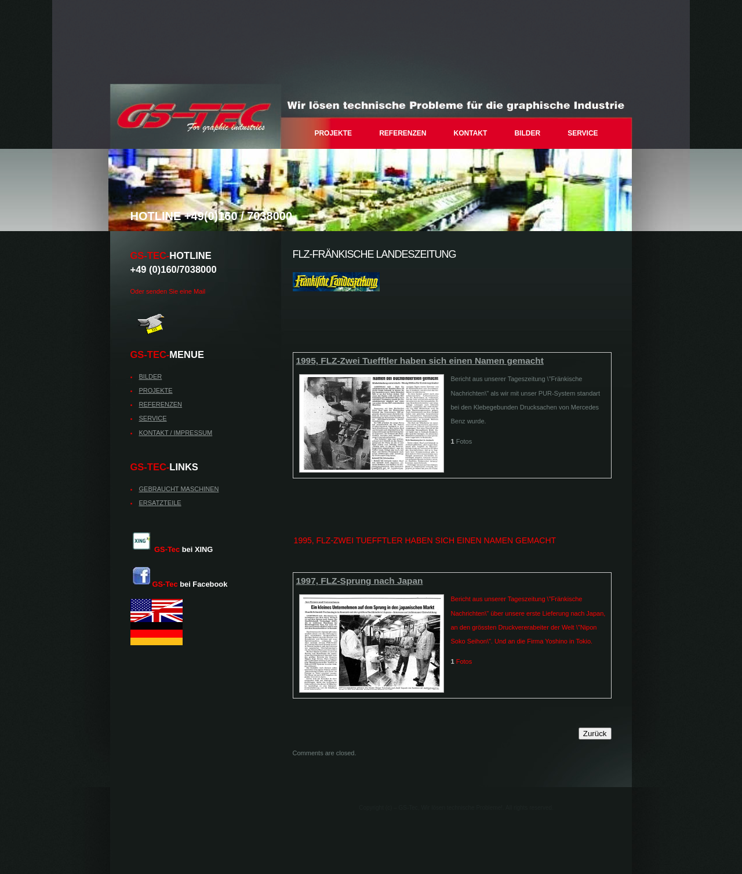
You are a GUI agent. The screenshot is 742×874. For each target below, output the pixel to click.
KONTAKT (471, 133)
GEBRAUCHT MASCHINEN (179, 488)
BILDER (527, 133)
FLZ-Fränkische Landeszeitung (374, 254)
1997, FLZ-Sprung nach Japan (359, 581)
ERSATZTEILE (160, 502)
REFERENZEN (402, 133)
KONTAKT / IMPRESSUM (176, 432)
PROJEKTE (333, 133)
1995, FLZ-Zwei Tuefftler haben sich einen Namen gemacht (420, 360)
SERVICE (583, 133)
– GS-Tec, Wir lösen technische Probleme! (195, 116)
